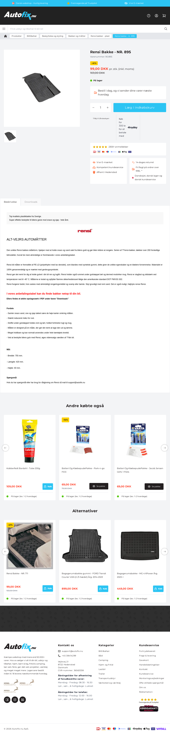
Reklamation (146, 692)
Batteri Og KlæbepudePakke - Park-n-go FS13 (83, 470)
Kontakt (143, 669)
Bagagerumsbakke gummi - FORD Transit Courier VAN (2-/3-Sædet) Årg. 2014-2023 (84, 575)
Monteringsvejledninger (151, 678)
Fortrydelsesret (147, 651)
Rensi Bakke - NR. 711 (17, 573)
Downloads (31, 201)
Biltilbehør (104, 651)
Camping (103, 660)
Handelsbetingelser (149, 664)
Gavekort (144, 660)
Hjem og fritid (106, 664)
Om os (142, 687)
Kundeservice (146, 674)
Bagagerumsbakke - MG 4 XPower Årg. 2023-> (137, 575)
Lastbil (102, 669)
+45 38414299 (69, 655)
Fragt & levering (147, 655)
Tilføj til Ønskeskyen (101, 118)
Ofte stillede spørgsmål (151, 683)
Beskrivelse (10, 201)
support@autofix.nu (72, 651)
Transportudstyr (107, 678)
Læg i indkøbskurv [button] (139, 107)
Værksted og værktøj (110, 683)
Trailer (102, 674)
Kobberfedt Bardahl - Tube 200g (23, 468)
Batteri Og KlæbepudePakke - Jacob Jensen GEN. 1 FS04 (140, 470)
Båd (101, 655)
